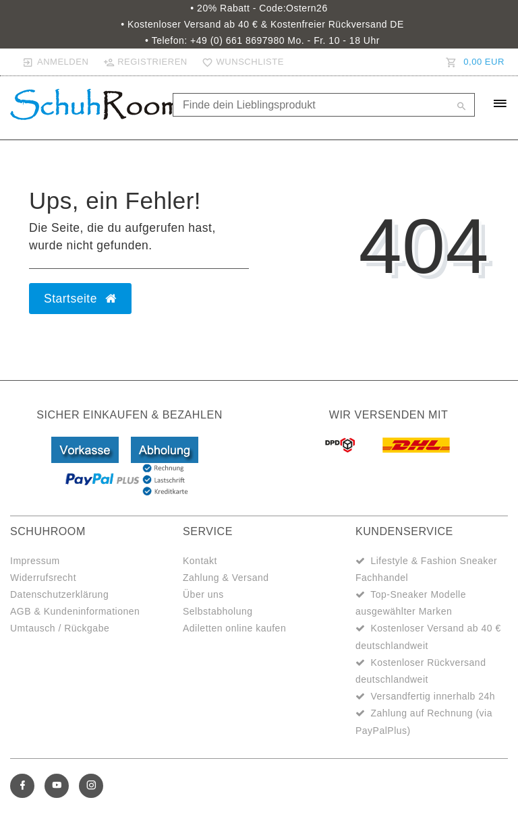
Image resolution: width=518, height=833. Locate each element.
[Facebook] (22, 786)
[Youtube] (57, 786)
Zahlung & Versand (226, 577)
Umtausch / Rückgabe (59, 628)
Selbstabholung (218, 611)
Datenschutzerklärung (59, 594)
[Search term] (324, 105)
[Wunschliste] (240, 62)
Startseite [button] (80, 298)
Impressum (35, 560)
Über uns (203, 594)
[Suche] (461, 107)
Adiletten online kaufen (234, 628)
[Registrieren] (145, 62)
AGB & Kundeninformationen (75, 611)
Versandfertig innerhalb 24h (432, 696)
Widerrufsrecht (43, 577)
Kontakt (200, 560)
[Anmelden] (55, 62)
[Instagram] (91, 786)
